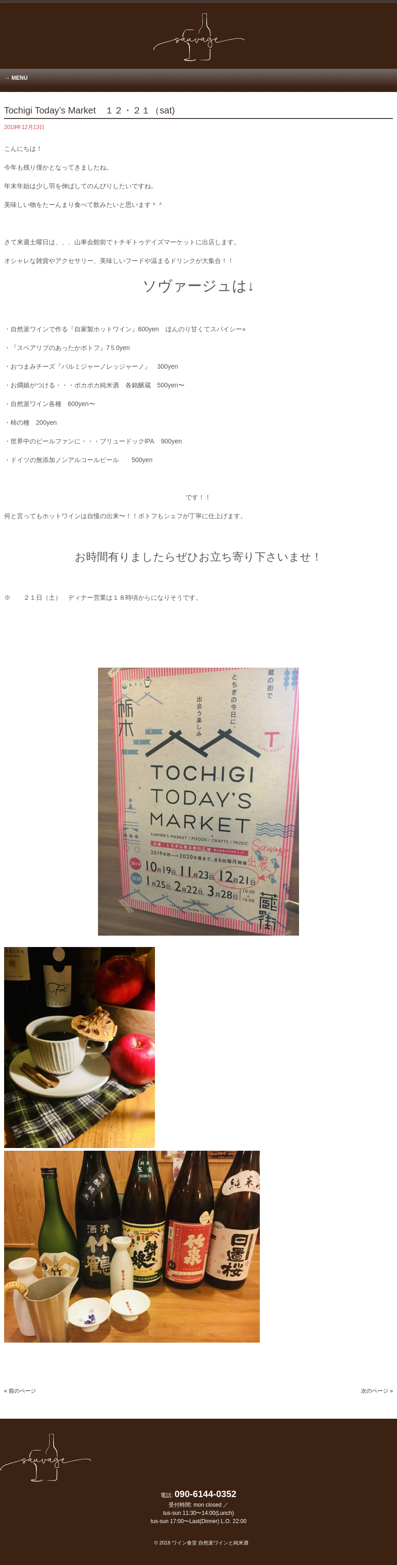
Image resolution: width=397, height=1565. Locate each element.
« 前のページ (20, 1391)
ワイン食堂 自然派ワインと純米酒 (210, 1542)
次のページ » (377, 1391)
